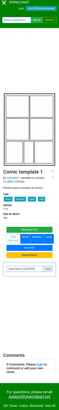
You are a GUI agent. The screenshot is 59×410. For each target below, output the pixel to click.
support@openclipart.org (29, 396)
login (39, 364)
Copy (48, 268)
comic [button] (8, 199)
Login (21, 8)
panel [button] (32, 199)
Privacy (14, 405)
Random (50, 19)
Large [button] (48, 236)
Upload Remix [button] (29, 255)
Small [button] (25, 236)
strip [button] (41, 199)
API (54, 405)
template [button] (20, 199)
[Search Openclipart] (16, 20)
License (23, 405)
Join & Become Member (41, 8)
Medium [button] (37, 236)
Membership (37, 405)
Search (37, 19)
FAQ (5, 405)
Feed (48, 405)
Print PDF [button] (29, 247)
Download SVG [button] (29, 229)
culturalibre (12, 177)
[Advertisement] (29, 61)
